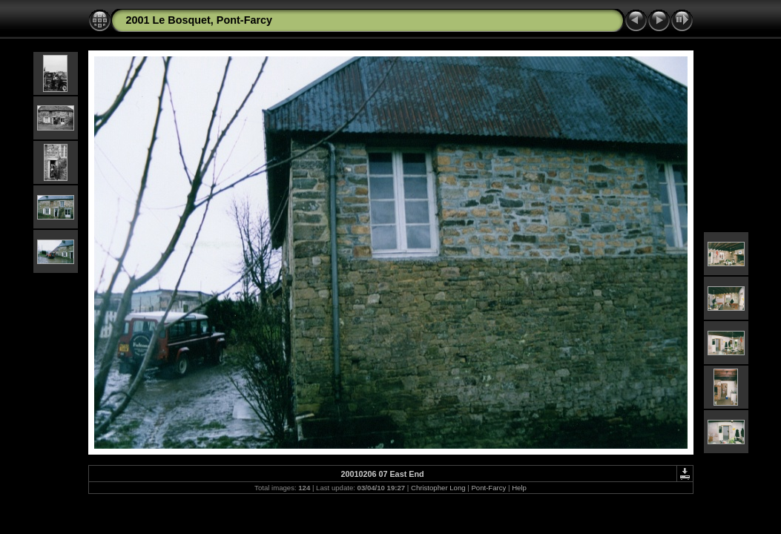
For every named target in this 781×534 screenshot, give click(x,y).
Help (519, 488)
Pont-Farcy (488, 488)
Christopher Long (438, 488)
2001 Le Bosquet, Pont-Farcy (199, 20)
